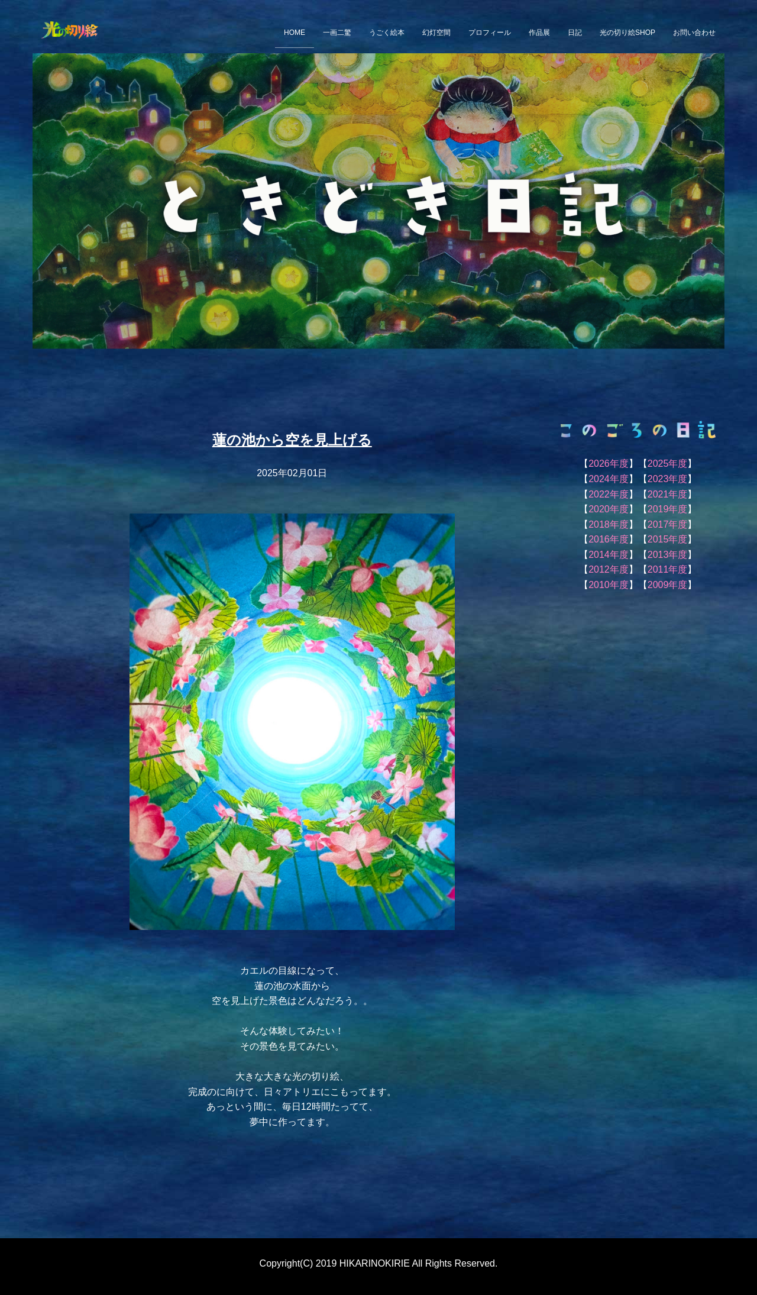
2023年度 (668, 479)
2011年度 (668, 569)
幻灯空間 (436, 32)
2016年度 (608, 539)
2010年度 (608, 585)
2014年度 (608, 555)
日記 (575, 32)
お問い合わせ (694, 32)
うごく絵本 (387, 32)
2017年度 (668, 524)
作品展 (539, 32)
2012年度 (608, 569)
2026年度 (608, 463)
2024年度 (608, 479)
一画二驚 (337, 32)
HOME (294, 32)
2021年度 (668, 494)
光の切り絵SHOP (627, 32)
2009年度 (668, 585)
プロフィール (489, 32)
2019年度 (668, 509)
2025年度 (668, 463)
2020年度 (608, 509)
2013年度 (668, 555)
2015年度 (668, 539)
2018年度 (608, 524)
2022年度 (608, 494)
